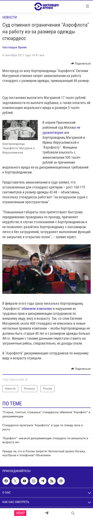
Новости (9, 17)
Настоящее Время (14, 47)
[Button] (81, 63)
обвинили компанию (37, 308)
